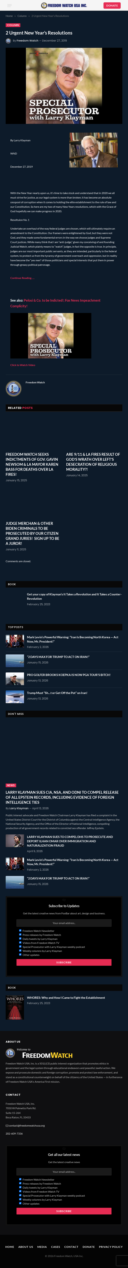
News (11, 785)
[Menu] (9, 5)
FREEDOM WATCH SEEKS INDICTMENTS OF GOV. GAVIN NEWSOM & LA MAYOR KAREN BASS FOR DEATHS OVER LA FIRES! (32, 464)
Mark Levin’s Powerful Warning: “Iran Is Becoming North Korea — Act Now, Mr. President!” (72, 639)
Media (42, 1246)
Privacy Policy (111, 1246)
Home (9, 1246)
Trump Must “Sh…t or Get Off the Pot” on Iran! (57, 693)
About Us (25, 1246)
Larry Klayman (19, 808)
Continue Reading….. (22, 277)
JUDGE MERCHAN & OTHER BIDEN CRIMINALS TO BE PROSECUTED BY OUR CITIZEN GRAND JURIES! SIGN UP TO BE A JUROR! (32, 533)
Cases (55, 1246)
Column (13, 25)
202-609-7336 (14, 1133)
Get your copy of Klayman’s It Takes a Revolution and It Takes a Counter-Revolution (74, 596)
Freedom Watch (27, 41)
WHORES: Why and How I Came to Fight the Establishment (66, 997)
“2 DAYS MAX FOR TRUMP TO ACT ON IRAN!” (58, 657)
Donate (89, 1246)
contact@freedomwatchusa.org (27, 1125)
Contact (71, 1246)
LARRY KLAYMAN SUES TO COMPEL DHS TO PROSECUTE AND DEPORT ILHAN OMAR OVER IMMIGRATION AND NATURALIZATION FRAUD (70, 841)
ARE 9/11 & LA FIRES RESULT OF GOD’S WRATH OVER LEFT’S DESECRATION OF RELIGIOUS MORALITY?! (93, 462)
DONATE (112, 5)
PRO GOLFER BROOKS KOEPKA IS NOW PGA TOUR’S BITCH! (68, 675)
